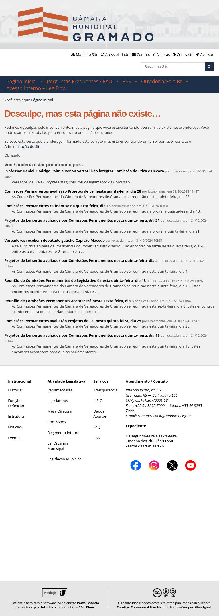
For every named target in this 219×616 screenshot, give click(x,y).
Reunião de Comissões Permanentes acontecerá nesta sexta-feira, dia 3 (69, 300)
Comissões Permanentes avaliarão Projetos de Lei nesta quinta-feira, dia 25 (72, 320)
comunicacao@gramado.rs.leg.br (164, 415)
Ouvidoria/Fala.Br (161, 81)
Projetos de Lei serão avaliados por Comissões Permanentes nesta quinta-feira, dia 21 (81, 220)
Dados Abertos (100, 414)
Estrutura (16, 416)
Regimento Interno (64, 432)
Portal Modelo (88, 603)
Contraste (185, 54)
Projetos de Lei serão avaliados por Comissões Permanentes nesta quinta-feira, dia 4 (80, 260)
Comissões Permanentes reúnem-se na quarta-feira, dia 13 (57, 205)
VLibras (163, 54)
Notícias (15, 426)
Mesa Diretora (60, 411)
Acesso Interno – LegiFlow (36, 88)
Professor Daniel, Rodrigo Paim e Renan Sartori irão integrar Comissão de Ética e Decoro (84, 170)
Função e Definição (16, 403)
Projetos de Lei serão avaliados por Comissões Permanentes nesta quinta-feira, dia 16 (81, 335)
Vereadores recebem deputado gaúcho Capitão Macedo (54, 240)
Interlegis (48, 607)
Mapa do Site (87, 54)
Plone (90, 607)
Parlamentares (60, 390)
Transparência (105, 390)
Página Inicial (21, 81)
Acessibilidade (117, 54)
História (14, 390)
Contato (144, 54)
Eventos (14, 437)
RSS (127, 81)
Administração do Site (22, 146)
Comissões (57, 421)
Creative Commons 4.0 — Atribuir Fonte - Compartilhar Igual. (164, 607)
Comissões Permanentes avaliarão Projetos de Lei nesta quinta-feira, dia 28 (72, 191)
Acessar (207, 54)
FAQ (96, 426)
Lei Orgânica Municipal (58, 446)
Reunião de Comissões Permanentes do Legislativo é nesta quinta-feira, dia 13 (75, 280)
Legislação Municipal (65, 458)
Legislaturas (58, 400)
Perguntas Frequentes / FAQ (79, 81)
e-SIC (97, 400)
